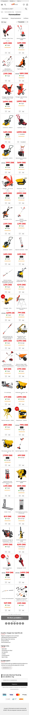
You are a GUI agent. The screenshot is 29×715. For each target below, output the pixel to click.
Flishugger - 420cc (8, 308)
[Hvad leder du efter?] (14, 8)
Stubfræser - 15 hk (21, 127)
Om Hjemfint (5, 652)
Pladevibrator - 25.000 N (21, 420)
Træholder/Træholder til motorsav (21, 309)
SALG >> (19, 1)
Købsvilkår (4, 649)
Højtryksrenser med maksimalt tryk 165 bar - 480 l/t (7, 482)
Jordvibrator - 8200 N (7, 249)
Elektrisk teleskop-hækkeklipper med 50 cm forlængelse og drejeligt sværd (7, 281)
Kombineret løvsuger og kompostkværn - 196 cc (7, 540)
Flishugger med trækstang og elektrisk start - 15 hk (7, 97)
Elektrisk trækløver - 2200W (7, 420)
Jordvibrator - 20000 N (7, 127)
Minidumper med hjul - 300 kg (21, 393)
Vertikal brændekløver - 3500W (21, 540)
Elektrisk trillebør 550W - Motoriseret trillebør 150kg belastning (21, 365)
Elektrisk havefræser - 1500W (21, 39)
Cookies (4, 653)
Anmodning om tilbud (7, 650)
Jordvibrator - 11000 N (7, 158)
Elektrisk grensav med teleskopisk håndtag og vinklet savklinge (8, 337)
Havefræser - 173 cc (7, 219)
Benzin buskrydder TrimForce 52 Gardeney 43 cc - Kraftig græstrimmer (7, 365)
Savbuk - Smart (7, 512)
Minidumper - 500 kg (21, 188)
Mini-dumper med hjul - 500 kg (8, 451)
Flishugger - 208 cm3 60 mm (7, 189)
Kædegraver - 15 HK (21, 568)
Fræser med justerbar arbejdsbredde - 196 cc (21, 281)
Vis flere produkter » (14, 618)
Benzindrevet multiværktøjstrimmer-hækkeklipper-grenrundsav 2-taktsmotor (7, 69)
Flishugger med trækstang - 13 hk (21, 97)
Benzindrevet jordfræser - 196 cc (21, 159)
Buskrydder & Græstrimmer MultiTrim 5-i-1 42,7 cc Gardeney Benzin (21, 599)
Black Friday (5, 657)
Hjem (2, 12)
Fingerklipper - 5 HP (21, 69)
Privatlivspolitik (5, 655)
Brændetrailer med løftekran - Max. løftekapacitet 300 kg (21, 337)
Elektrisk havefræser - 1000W (7, 568)
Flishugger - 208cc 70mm (7, 38)
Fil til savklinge (7, 392)
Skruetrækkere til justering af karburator (21, 512)
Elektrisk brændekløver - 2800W (21, 482)
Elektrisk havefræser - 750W (21, 249)
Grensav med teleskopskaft (7, 598)
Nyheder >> (12, 1)
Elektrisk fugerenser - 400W (21, 451)
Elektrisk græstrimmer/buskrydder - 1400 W (21, 220)
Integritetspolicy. (14, 689)
